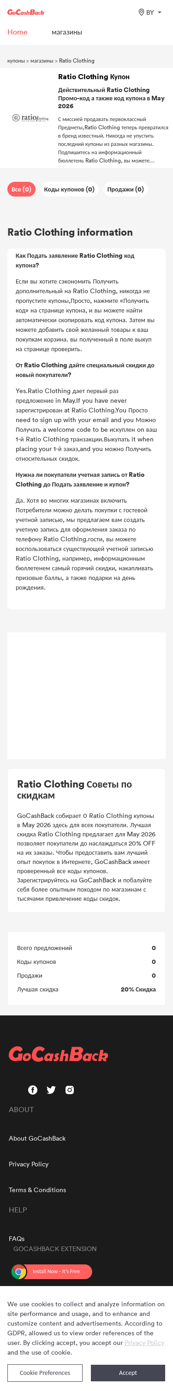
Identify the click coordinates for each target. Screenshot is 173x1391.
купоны (16, 60)
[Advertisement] (86, 695)
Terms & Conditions (37, 1189)
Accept (128, 1373)
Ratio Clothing (77, 60)
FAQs (16, 1238)
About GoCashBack (37, 1138)
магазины (42, 60)
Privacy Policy (28, 1163)
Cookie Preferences (45, 1373)
